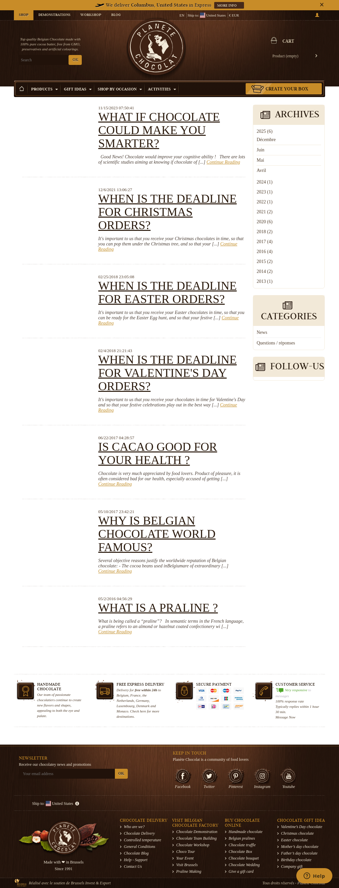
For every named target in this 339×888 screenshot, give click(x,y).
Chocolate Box (240, 851)
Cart (288, 42)
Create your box (287, 89)
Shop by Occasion (120, 89)
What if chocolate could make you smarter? (159, 130)
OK (75, 60)
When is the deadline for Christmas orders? (167, 212)
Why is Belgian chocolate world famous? (157, 534)
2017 (264, 241)
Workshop (90, 15)
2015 (264, 261)
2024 (264, 182)
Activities (162, 89)
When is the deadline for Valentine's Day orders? (167, 373)
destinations (125, 716)
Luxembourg (125, 706)
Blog (116, 15)
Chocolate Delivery (139, 833)
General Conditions (139, 846)
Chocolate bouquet (244, 858)
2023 (264, 191)
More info (227, 6)
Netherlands (125, 701)
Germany (142, 701)
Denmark (143, 706)
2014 (264, 271)
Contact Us (133, 866)
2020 (264, 221)
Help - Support (135, 860)
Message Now (285, 717)
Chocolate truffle (242, 845)
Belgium (122, 695)
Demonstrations (54, 15)
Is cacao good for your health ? (157, 453)
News (262, 332)
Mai (260, 160)
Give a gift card (241, 871)
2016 (264, 251)
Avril (261, 170)
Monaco (122, 711)
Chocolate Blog (136, 853)
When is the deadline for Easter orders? (167, 292)
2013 (264, 281)
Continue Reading (223, 162)
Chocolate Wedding (244, 864)
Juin (260, 149)
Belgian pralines (242, 838)
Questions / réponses (276, 342)
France (135, 695)
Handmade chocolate (246, 831)
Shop (23, 15)
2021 (264, 211)
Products (44, 89)
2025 (264, 131)
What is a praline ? (158, 607)
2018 (264, 231)
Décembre (266, 139)
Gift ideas (78, 89)
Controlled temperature (142, 840)
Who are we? (134, 826)
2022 (264, 201)
